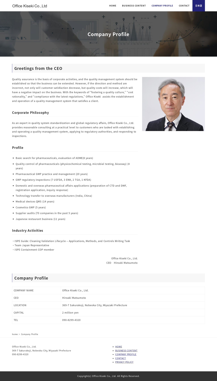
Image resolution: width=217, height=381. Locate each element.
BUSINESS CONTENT (126, 350)
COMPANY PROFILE (125, 354)
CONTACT (120, 358)
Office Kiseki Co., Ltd (104, 376)
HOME (118, 346)
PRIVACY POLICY (124, 361)
